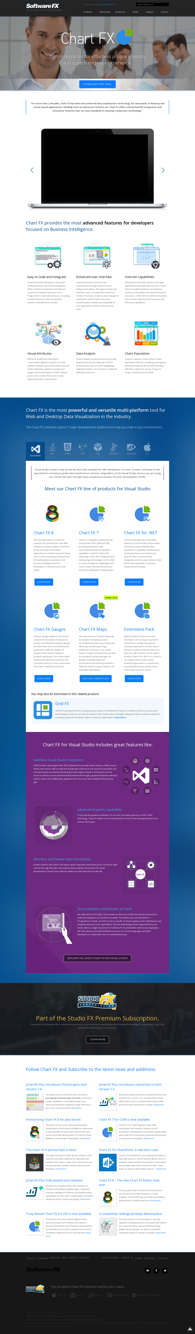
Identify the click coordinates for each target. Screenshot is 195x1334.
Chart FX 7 (89, 532)
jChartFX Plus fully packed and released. (54, 1176)
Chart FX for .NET (140, 532)
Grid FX (62, 700)
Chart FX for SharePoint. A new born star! (129, 1146)
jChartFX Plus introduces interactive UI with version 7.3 (130, 1082)
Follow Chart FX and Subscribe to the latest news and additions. (91, 1065)
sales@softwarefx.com (107, 4)
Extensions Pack (139, 627)
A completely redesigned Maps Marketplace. (130, 1210)
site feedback (150, 1254)
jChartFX (98, 1290)
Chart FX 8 (43, 532)
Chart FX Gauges (50, 627)
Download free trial (97, 84)
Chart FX (61, 1290)
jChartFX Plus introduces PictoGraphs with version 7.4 (56, 1082)
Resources (55, 1254)
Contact (164, 11)
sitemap (138, 1254)
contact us (163, 1254)
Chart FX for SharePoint (149, 1290)
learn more (43, 582)
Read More (76, 1104)
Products (31, 1254)
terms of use (127, 1254)
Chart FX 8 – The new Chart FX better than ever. (129, 1178)
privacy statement (110, 1254)
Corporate (84, 1254)
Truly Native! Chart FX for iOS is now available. (59, 1210)
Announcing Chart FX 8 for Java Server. (54, 1115)
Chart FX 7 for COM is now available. (125, 1115)
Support (73, 1254)
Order (64, 1254)
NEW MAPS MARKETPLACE (95, 676)
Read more (159, 1100)
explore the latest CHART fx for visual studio (97, 955)
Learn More (97, 1036)
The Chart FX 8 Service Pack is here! (51, 1146)
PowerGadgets (120, 1290)
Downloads (104, 11)
